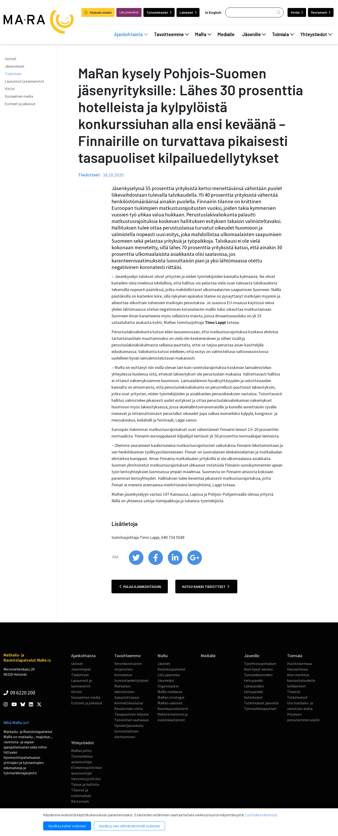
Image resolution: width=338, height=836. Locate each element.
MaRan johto (81, 750)
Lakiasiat (188, 12)
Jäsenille (254, 34)
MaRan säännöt (170, 703)
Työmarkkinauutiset (260, 708)
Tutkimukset (297, 697)
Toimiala (283, 34)
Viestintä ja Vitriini (86, 778)
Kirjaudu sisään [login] (97, 12)
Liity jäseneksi (168, 674)
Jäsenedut (165, 680)
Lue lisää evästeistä (261, 815)
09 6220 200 (19, 692)
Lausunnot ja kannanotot (24, 81)
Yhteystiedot (316, 34)
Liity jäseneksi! (128, 12)
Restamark (320, 12)
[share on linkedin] (175, 563)
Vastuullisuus (297, 669)
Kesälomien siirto (128, 708)
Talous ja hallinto (85, 784)
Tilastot (293, 691)
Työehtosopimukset (260, 663)
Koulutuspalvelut (171, 669)
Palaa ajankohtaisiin (140, 586)
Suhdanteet (296, 686)
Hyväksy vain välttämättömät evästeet (129, 826)
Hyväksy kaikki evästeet (67, 826)
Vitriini (297, 12)
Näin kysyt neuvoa (258, 669)
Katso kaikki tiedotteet (205, 586)
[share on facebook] (156, 563)
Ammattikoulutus (128, 703)
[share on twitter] (136, 563)
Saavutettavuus (126, 697)
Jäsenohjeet (14, 66)
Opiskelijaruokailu (128, 725)
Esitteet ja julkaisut (20, 103)
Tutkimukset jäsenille (261, 703)
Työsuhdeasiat (159, 12)
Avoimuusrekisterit (172, 708)
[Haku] (254, 12)
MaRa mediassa (169, 691)
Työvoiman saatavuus (131, 719)
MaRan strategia (170, 697)
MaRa (203, 34)
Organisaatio (168, 686)
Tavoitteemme (171, 34)
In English (213, 12)
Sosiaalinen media (19, 96)
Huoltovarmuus (299, 663)
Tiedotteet (13, 73)
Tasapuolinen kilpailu (131, 714)
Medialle (226, 34)
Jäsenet (163, 663)
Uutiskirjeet (253, 697)
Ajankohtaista (131, 34)
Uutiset (10, 58)
